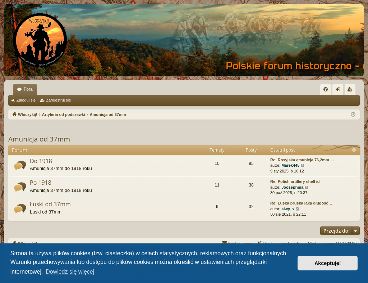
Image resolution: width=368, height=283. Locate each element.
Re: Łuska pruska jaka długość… (301, 203)
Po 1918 (40, 183)
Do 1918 (41, 161)
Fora (28, 89)
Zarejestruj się (58, 100)
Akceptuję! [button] (327, 263)
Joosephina (292, 187)
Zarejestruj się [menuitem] (351, 91)
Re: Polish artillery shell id (295, 181)
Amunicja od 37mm (39, 139)
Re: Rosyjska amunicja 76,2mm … (302, 160)
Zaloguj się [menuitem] (339, 91)
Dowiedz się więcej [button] (70, 272)
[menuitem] (325, 89)
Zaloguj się (26, 100)
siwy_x (287, 209)
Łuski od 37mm (50, 204)
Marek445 (290, 165)
